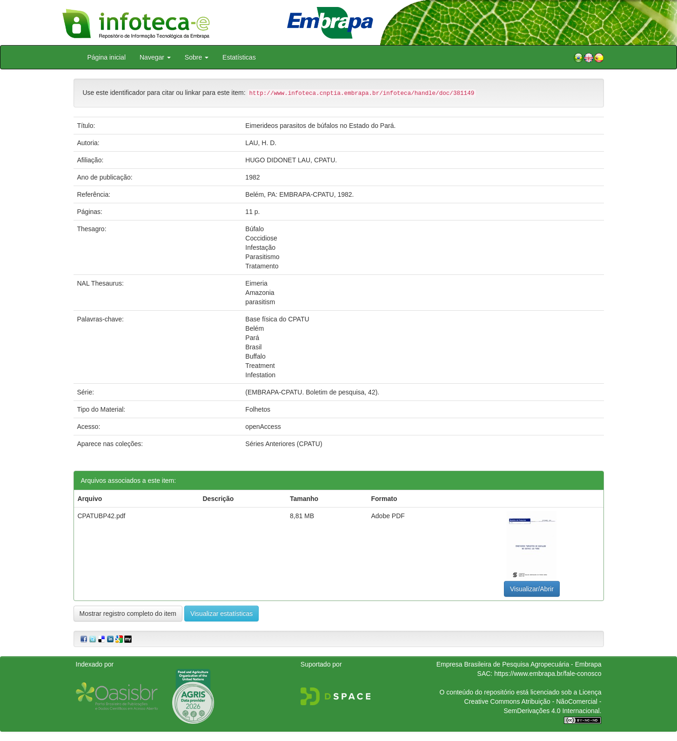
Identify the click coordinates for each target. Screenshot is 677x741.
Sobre (196, 57)
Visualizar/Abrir (532, 589)
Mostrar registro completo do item (128, 613)
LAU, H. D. (260, 143)
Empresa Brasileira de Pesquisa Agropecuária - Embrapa (519, 664)
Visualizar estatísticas (221, 613)
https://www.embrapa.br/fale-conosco (547, 673)
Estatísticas (239, 57)
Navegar (155, 57)
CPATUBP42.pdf (102, 516)
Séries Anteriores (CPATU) (283, 443)
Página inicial (106, 57)
